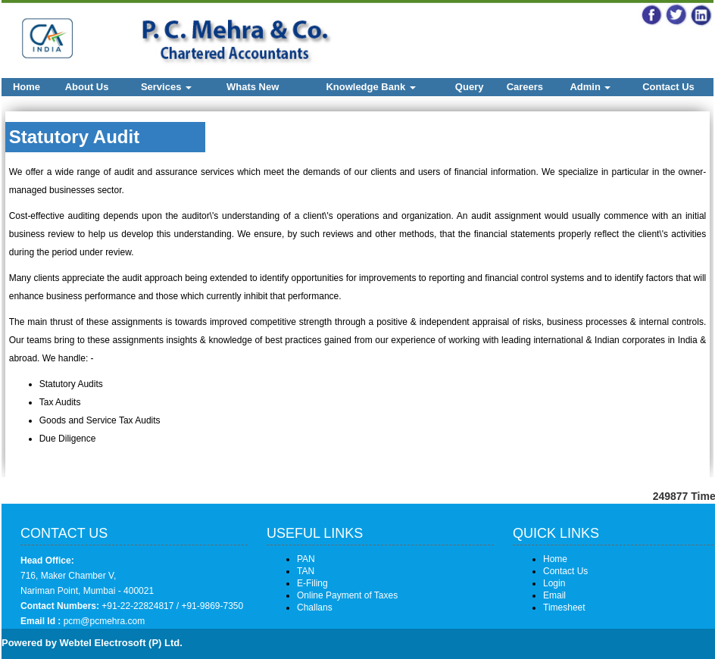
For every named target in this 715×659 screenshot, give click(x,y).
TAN (305, 571)
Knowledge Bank (370, 86)
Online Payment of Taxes (347, 595)
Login (554, 583)
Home (26, 86)
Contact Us (668, 86)
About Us (87, 86)
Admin (590, 86)
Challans (315, 607)
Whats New (252, 86)
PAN (306, 559)
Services (166, 86)
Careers (525, 86)
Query (469, 86)
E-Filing (312, 583)
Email (554, 595)
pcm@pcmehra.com (103, 621)
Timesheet (564, 607)
